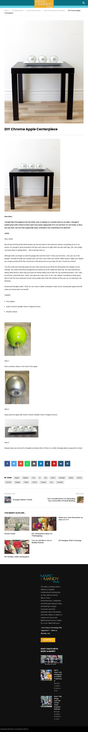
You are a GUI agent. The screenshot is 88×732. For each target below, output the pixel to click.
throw (34, 482)
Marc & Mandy (52, 662)
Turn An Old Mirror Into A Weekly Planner (42, 541)
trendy (43, 482)
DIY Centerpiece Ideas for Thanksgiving (42, 535)
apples (25, 478)
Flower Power (9, 534)
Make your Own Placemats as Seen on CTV (71, 518)
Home (6, 10)
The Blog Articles (17, 10)
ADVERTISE (48, 640)
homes (8, 482)
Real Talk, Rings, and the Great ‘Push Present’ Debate (58, 702)
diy (46, 478)
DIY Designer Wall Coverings (70, 540)
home (79, 478)
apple (17, 478)
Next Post (80, 494)
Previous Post (9, 494)
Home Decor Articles (34, 10)
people (17, 482)
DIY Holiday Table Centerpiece (16, 557)
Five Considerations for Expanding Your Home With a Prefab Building (61, 500)
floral (53, 478)
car (33, 478)
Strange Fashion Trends (22, 500)
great (71, 478)
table (26, 482)
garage (62, 478)
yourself (60, 482)
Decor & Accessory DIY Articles (54, 10)
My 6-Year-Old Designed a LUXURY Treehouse (58, 675)
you (51, 482)
